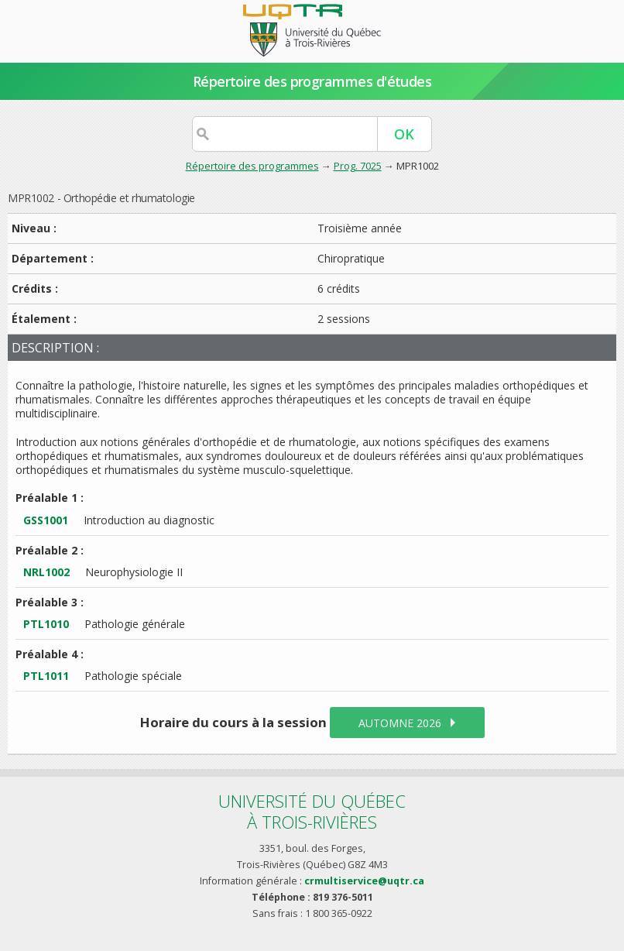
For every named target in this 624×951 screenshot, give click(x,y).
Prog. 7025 (358, 166)
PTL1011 (46, 675)
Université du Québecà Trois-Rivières (312, 811)
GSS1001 (45, 520)
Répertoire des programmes (252, 166)
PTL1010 (46, 623)
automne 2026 (399, 723)
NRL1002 (46, 572)
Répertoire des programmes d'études (312, 81)
